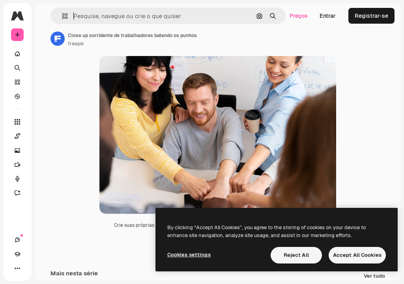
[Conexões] (17, 240)
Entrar (328, 15)
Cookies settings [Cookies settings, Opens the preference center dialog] (189, 254)
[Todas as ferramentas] (17, 122)
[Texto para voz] (21, 178)
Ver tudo (374, 276)
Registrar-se (371, 15)
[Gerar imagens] (21, 150)
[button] (62, 16)
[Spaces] (21, 136)
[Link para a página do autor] (57, 39)
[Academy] (17, 254)
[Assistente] (21, 193)
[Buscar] (17, 68)
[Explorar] (17, 96)
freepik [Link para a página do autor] (76, 44)
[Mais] (17, 268)
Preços (299, 15)
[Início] (17, 53)
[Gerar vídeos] (21, 164)
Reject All (296, 255)
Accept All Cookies (357, 255)
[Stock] (17, 82)
